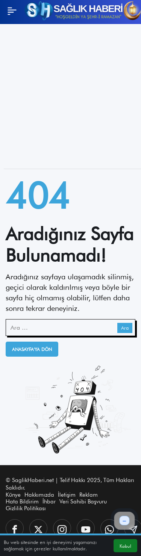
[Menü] (12, 10)
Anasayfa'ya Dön (32, 349)
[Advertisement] (70, 98)
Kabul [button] (125, 546)
